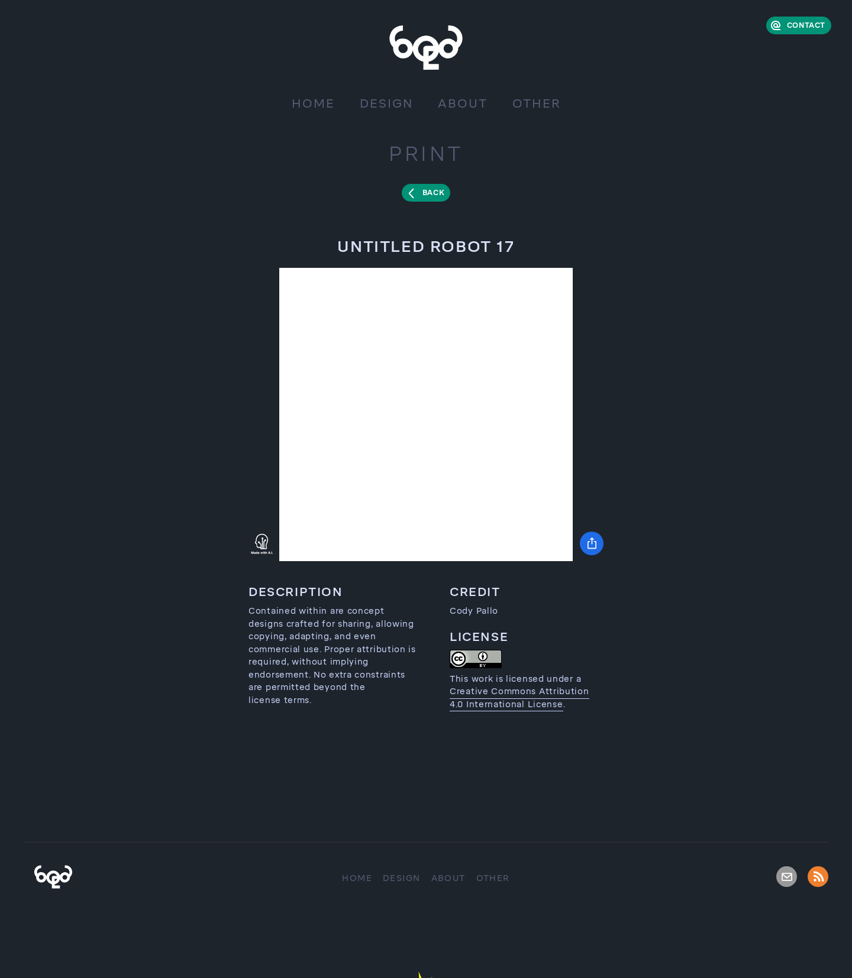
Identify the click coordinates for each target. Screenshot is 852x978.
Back (433, 193)
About (463, 103)
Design (386, 103)
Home (313, 103)
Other (536, 103)
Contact (806, 25)
